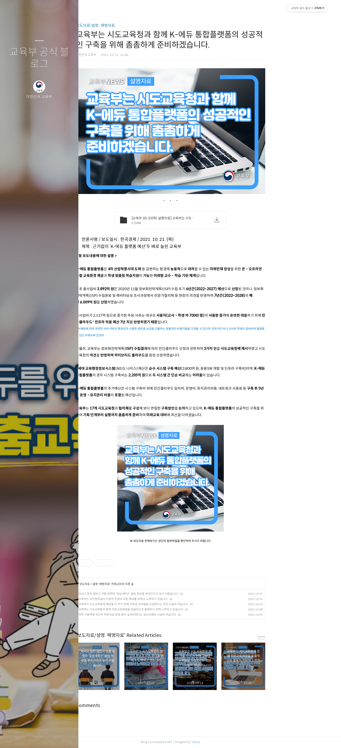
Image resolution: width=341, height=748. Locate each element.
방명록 (30, 738)
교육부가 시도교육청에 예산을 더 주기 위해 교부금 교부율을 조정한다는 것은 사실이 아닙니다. (173, 604)
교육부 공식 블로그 (39, 58)
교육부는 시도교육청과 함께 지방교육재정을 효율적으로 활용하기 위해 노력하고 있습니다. (170, 609)
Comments (127, 705)
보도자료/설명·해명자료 (134, 25)
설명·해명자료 (140, 584)
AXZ (208, 742)
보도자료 (124, 584)
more (301, 637)
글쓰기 (11, 738)
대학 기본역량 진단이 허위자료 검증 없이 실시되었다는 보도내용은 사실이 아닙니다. (167, 614)
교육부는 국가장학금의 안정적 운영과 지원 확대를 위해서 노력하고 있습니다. (162, 599)
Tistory (235, 742)
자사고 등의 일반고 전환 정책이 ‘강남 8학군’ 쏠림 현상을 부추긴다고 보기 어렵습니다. (168, 593)
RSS (48, 738)
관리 (67, 738)
